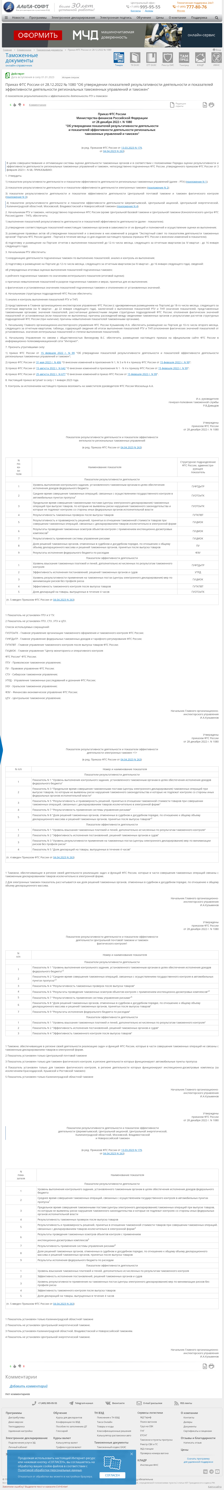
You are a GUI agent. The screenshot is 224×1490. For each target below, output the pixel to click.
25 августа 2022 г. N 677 (51, 374)
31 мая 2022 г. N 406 (48, 362)
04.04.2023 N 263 (113, 151)
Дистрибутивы (16, 1417)
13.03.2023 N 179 (131, 147)
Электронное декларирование (73, 18)
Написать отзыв (192, 1442)
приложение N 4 (127, 206)
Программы (38, 18)
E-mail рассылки (149, 1403)
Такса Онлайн (104, 1422)
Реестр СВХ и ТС (149, 1444)
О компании (177, 18)
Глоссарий (62, 1431)
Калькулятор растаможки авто (114, 1435)
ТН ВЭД (99, 1413)
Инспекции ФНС (149, 1464)
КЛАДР (142, 1460)
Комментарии (37, 104)
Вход (217, 49)
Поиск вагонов (148, 1421)
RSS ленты (183, 1403)
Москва (181, 11)
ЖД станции (146, 1448)
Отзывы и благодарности (198, 1438)
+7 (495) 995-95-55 (44, 1403)
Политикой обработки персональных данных (50, 1470)
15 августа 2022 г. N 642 (51, 368)
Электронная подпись (116, 18)
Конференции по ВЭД (68, 1422)
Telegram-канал (81, 1403)
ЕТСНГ (143, 1435)
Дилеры (149, 10)
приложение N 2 (158, 187)
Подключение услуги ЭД (21, 1442)
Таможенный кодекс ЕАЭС (111, 1447)
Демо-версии (15, 1422)
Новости (18, 18)
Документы (190, 1426)
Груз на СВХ (146, 1426)
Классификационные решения (114, 1431)
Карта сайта (214, 1486)
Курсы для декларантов (69, 1417)
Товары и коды (105, 1426)
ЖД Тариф (145, 1417)
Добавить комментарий (28, 1386)
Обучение (144, 18)
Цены (160, 18)
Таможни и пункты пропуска (156, 1439)
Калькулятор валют (67, 1442)
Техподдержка (16, 1426)
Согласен (112, 1475)
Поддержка (199, 18)
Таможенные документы (22, 58)
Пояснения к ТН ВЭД (108, 1417)
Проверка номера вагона (154, 1453)
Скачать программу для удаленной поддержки (198, 1460)
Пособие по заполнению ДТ (71, 1426)
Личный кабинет (17, 1447)
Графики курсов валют (68, 1447)
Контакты (136, 10)
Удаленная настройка (20, 1431)
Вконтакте (114, 1403)
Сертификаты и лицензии (198, 1431)
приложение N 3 (16, 197)
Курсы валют (62, 1438)
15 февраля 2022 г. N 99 (58, 353)
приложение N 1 (196, 181)
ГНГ (142, 1430)
